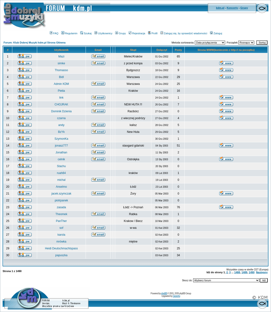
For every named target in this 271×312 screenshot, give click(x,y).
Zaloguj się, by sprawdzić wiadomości (183, 33)
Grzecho (176, 296)
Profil (152, 33)
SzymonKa (61, 138)
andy (61, 125)
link (61, 97)
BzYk (61, 132)
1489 (244, 272)
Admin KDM (61, 84)
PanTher (61, 221)
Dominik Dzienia (61, 111)
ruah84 (61, 173)
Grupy (244, 7)
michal (61, 180)
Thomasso (61, 70)
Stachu (61, 166)
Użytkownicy (103, 33)
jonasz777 (61, 145)
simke (61, 63)
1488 (237, 272)
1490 (251, 272)
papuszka (61, 255)
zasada (61, 207)
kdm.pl (220, 7)
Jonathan (61, 152)
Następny (262, 272)
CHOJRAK (61, 104)
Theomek (61, 214)
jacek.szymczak (61, 193)
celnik (61, 159)
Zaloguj (216, 33)
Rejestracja (137, 33)
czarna (61, 118)
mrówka (61, 241)
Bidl (61, 77)
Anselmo (61, 186)
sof (61, 228)
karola (61, 234)
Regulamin (69, 33)
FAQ (54, 33)
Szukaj (86, 33)
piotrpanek (61, 200)
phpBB (164, 293)
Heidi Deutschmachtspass (61, 248)
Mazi (61, 56)
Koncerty (232, 7)
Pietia (61, 90)
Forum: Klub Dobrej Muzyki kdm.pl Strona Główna (35, 42)
